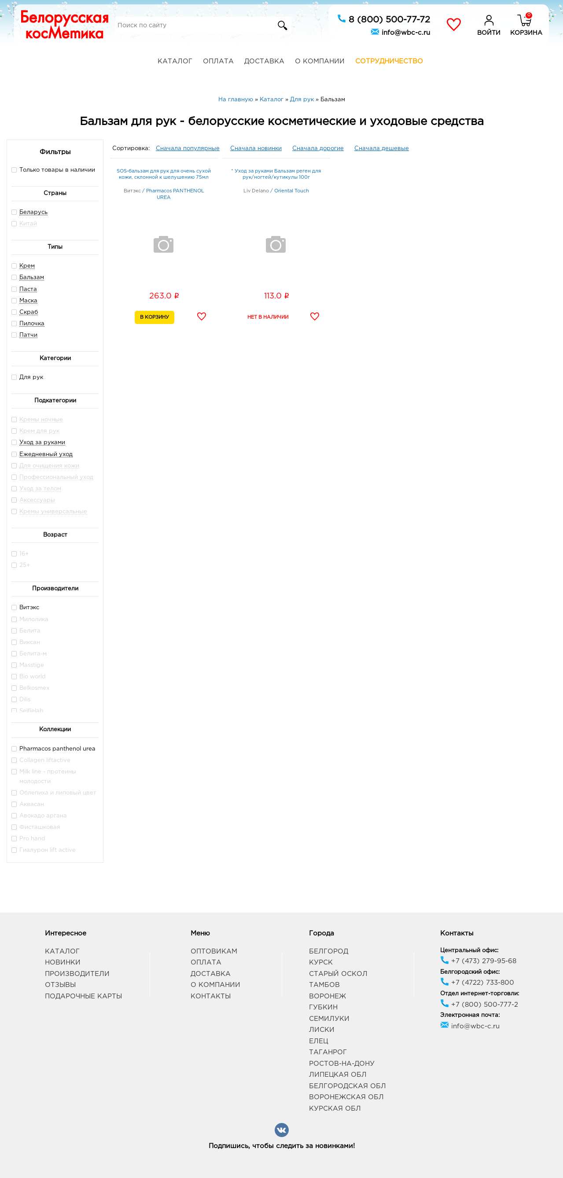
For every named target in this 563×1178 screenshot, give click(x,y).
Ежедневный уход (46, 454)
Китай (28, 223)
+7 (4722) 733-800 (477, 983)
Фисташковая (35, 827)
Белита (25, 630)
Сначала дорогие (318, 148)
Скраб (28, 312)
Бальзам (31, 277)
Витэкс (25, 607)
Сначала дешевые (381, 148)
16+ (20, 553)
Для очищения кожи (49, 466)
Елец (318, 1041)
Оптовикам (214, 951)
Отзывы (60, 985)
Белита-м (29, 653)
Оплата (218, 61)
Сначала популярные (188, 148)
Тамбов (324, 985)
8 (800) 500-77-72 (383, 19)
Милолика (29, 619)
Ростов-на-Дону (342, 1064)
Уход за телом (40, 488)
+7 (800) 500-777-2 (479, 1005)
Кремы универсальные (53, 511)
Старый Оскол (338, 974)
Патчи (28, 335)
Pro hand (28, 838)
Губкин (323, 1007)
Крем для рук (39, 431)
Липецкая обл (338, 1075)
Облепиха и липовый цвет (53, 792)
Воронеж (327, 996)
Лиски (322, 1030)
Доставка (264, 61)
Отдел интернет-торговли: (479, 993)
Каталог (175, 61)
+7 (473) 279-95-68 (478, 961)
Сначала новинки (256, 148)
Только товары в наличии (53, 170)
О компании (320, 61)
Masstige (27, 665)
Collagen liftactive (40, 760)
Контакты (211, 996)
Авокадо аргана (39, 815)
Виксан (25, 642)
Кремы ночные (41, 419)
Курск (321, 962)
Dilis (20, 699)
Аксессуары (37, 500)
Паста (28, 289)
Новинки (63, 962)
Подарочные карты (83, 996)
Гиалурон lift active (43, 850)
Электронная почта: (470, 1015)
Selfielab (27, 711)
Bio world (28, 676)
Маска (28, 300)
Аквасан (27, 804)
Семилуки (329, 1019)
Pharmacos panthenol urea (53, 748)
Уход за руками (42, 442)
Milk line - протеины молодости (43, 776)
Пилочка (31, 323)
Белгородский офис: (470, 972)
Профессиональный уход (56, 477)
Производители (77, 974)
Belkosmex (30, 688)
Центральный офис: (469, 950)
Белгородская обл (347, 1086)
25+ (20, 565)
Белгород (328, 951)
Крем (27, 266)
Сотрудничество (389, 61)
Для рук (27, 377)
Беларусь (33, 212)
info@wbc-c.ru (400, 31)
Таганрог (328, 1052)
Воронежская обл (346, 1097)
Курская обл (335, 1109)
